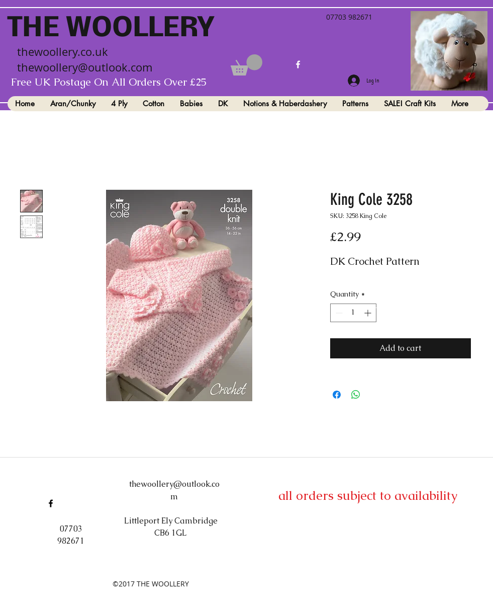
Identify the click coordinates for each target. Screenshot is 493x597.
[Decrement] (338, 313)
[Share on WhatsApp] (356, 395)
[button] (246, 65)
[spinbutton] (353, 313)
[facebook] (298, 64)
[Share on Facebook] (337, 395)
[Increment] (368, 313)
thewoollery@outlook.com (84, 67)
